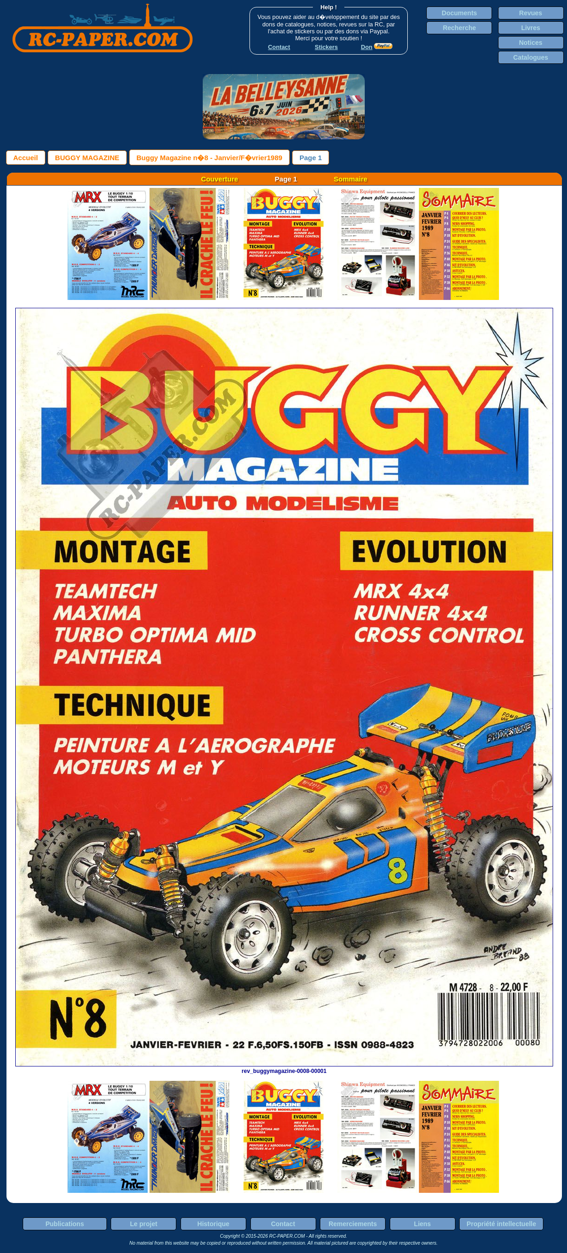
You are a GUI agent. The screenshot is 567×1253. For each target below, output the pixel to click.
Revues (530, 13)
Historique (213, 1224)
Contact (283, 1224)
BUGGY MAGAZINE (87, 158)
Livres (530, 27)
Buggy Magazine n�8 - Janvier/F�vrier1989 (209, 158)
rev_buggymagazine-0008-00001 (284, 1067)
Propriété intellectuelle (501, 1224)
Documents (459, 13)
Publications (64, 1224)
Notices (530, 42)
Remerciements (353, 1224)
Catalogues (530, 57)
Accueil (25, 158)
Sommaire (351, 179)
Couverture (219, 179)
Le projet (143, 1224)
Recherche (459, 27)
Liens (422, 1224)
